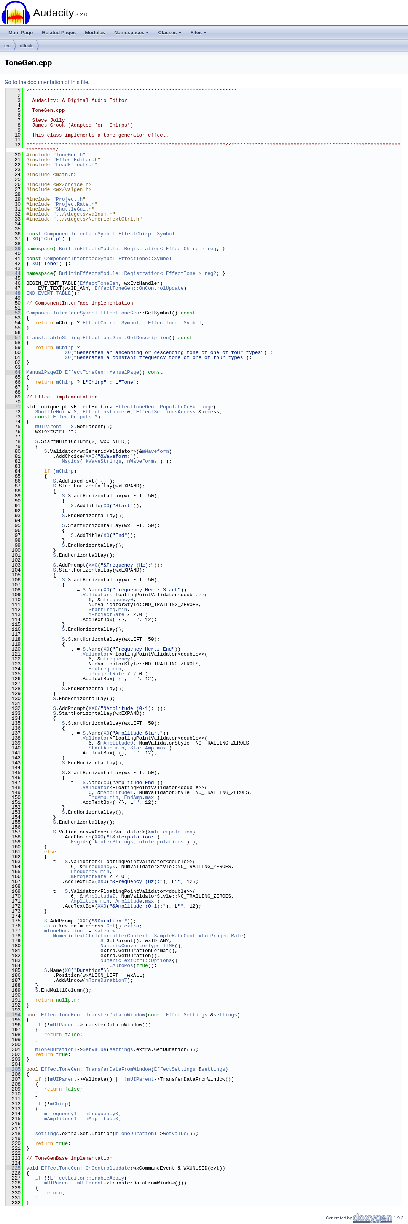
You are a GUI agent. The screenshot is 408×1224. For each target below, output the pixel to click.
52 (13, 313)
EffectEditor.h (76, 159)
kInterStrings (113, 841)
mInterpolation (172, 832)
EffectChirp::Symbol (146, 233)
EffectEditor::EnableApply (87, 1178)
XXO (90, 456)
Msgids (71, 461)
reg (211, 248)
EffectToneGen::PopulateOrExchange (164, 406)
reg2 (210, 273)
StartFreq (102, 609)
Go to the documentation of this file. (47, 82)
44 (13, 273)
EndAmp (98, 797)
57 (13, 337)
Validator (96, 594)
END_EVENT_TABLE (48, 293)
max (161, 748)
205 (13, 1069)
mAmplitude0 (116, 743)
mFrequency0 (116, 599)
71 (13, 406)
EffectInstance (103, 411)
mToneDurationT (65, 930)
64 (13, 372)
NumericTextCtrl (75, 935)
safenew (104, 930)
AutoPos (122, 965)
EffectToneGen (99, 283)
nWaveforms (142, 461)
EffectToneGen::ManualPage (102, 372)
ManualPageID (44, 372)
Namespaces (131, 32)
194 (13, 1014)
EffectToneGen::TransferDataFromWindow (96, 1069)
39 (13, 248)
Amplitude (84, 901)
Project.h (69, 199)
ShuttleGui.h (74, 209)
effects (26, 45)
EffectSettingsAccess (166, 411)
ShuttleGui (50, 411)
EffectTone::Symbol (145, 258)
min (122, 609)
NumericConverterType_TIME (137, 945)
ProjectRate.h (75, 204)
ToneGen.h (69, 154)
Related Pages (59, 32)
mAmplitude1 (116, 792)
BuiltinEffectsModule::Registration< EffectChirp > (131, 248)
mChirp (65, 347)
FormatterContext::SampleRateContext (152, 935)
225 (13, 1168)
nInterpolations (161, 841)
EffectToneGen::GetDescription (126, 337)
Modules (95, 32)
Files (199, 32)
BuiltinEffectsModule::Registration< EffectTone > (130, 273)
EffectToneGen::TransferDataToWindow (93, 1014)
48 (13, 293)
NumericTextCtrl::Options (136, 960)
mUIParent (48, 426)
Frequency (84, 871)
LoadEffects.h (75, 164)
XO (35, 238)
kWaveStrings (103, 461)
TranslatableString (53, 337)
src (7, 45)
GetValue (174, 1133)
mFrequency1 (116, 659)
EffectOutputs (72, 416)
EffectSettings (186, 1014)
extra (131, 925)
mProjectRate (106, 614)
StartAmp (100, 748)
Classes (169, 32)
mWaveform (155, 451)
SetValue (94, 1049)
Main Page (20, 32)
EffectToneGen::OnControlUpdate (138, 288)
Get (111, 925)
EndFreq (99, 668)
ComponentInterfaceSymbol (79, 233)
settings (225, 1014)
